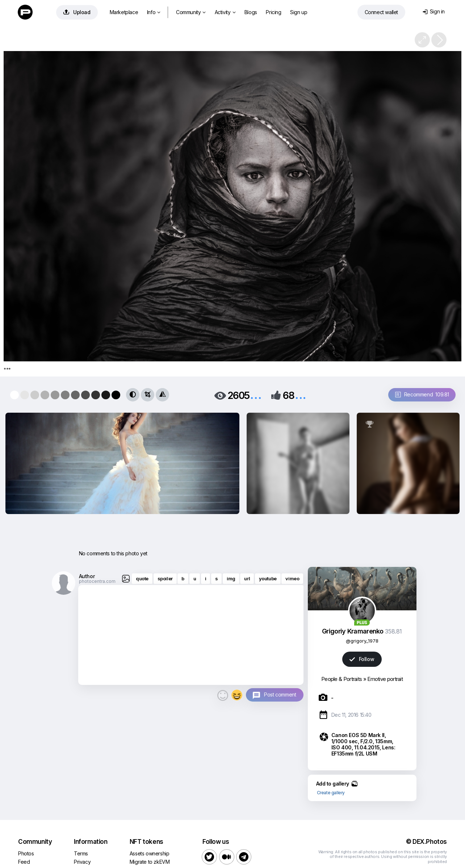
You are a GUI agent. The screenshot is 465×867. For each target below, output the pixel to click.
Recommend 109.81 (422, 394)
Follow (361, 659)
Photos (26, 853)
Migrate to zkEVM (150, 862)
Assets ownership (149, 853)
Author (87, 576)
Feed (24, 862)
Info (153, 12)
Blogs (250, 12)
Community (191, 12)
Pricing (273, 12)
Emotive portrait (385, 678)
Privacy (82, 862)
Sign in (434, 11)
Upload (77, 12)
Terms (81, 853)
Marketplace (124, 12)
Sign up (298, 12)
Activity (225, 12)
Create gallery (331, 792)
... (255, 395)
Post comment (280, 694)
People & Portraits (341, 678)
